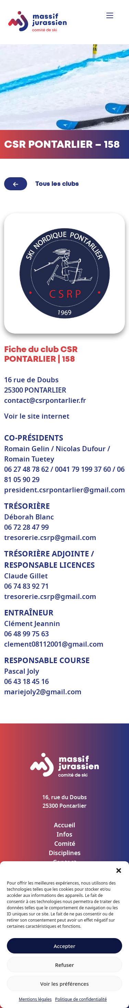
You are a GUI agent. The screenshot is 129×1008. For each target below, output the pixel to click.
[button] (118, 869)
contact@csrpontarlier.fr (45, 400)
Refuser (64, 964)
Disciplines (65, 853)
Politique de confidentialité (81, 999)
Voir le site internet (36, 416)
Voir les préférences (64, 983)
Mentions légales (35, 999)
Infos (64, 835)
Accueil (64, 826)
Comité (64, 844)
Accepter (64, 946)
